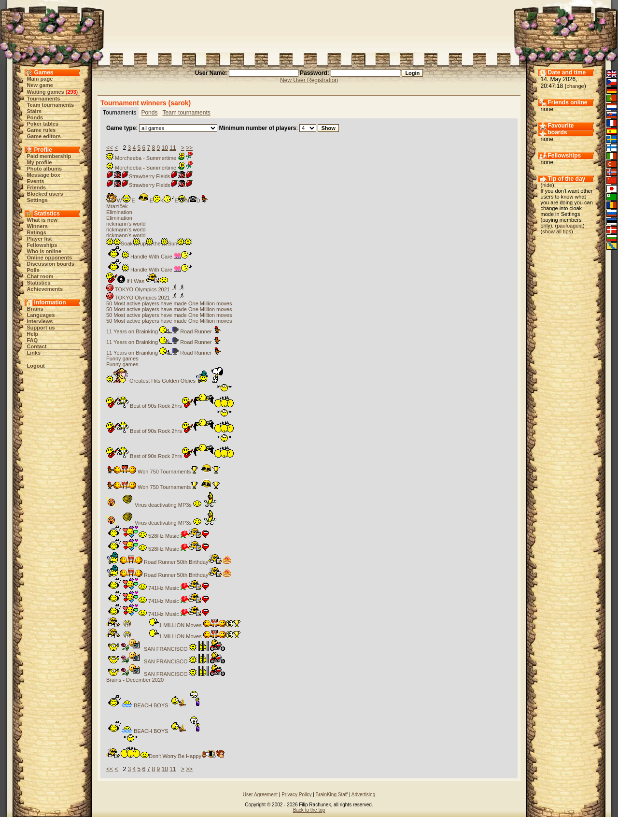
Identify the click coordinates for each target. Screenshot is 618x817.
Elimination (119, 212)
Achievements (45, 289)
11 (172, 147)
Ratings (36, 232)
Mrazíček (117, 206)
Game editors (44, 136)
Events (35, 181)
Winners (37, 226)
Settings (37, 200)
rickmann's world (126, 224)
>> (189, 147)
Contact (37, 346)
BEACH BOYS (158, 705)
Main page (40, 79)
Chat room (40, 276)
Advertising (363, 794)
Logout (36, 366)
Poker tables (42, 124)
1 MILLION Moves (173, 625)
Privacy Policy (296, 794)
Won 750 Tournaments (163, 471)
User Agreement (260, 794)
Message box (43, 175)
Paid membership (49, 156)
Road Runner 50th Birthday (168, 562)
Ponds (35, 117)
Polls (33, 270)
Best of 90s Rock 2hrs (170, 406)
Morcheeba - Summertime (150, 158)
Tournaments (43, 98)
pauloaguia (570, 226)
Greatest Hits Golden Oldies (164, 381)
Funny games (122, 358)
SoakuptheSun (149, 243)
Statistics (39, 283)
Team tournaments (50, 105)
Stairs (34, 111)
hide (547, 185)
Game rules (41, 130)
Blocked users (45, 194)
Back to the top (309, 810)
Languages (41, 315)
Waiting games (45, 92)
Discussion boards (50, 264)
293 (71, 92)
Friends (36, 187)
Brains (35, 309)
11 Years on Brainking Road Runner (163, 331)
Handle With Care (149, 256)
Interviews (40, 321)
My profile (39, 162)
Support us (41, 327)
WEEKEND (157, 200)
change (575, 86)
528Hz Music (157, 536)
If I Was (137, 281)
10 (165, 147)
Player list (39, 239)
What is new (42, 220)
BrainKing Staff (332, 794)
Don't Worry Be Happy (166, 756)
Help (33, 334)
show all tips (556, 231)
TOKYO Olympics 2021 (146, 289)
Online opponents (49, 257)
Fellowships (42, 245)
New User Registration (309, 80)
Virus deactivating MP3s (161, 505)
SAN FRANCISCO (165, 649)
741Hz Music (157, 588)
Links (34, 353)
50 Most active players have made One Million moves (169, 303)
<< (109, 147)
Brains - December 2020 (135, 680)
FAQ (32, 340)
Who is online (44, 251)
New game (40, 85)
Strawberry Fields (149, 176)
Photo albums (44, 169)
